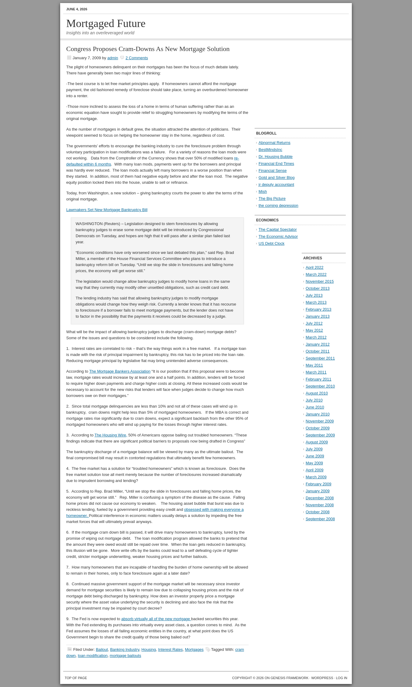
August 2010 (317, 393)
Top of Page (76, 678)
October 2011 (318, 351)
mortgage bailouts (125, 655)
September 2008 (320, 519)
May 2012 (314, 330)
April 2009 (315, 470)
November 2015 (320, 281)
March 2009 (316, 477)
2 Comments (136, 58)
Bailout (102, 649)
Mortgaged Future (106, 23)
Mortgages (194, 649)
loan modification (93, 655)
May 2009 (314, 463)
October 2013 (318, 288)
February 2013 (318, 309)
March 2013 (316, 302)
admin (112, 58)
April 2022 (315, 267)
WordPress (322, 678)
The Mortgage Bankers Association (120, 371)
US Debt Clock (271, 243)
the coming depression (278, 205)
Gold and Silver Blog (277, 177)
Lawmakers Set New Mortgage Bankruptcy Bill (106, 209)
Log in (341, 678)
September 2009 (320, 435)
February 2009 (318, 484)
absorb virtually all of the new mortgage (156, 619)
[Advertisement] (293, 84)
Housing (149, 649)
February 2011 (318, 379)
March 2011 (316, 372)
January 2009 (318, 491)
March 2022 (316, 274)
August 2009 (317, 442)
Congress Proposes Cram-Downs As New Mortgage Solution (148, 49)
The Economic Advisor (278, 236)
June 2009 (315, 456)
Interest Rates (170, 649)
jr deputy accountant (276, 184)
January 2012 (318, 344)
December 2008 (320, 498)
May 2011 (314, 365)
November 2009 (320, 421)
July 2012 (314, 323)
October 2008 (318, 512)
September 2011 (320, 358)
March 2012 (316, 337)
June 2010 (315, 407)
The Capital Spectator (278, 229)
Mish (263, 191)
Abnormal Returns (274, 142)
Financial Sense (273, 170)
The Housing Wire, (110, 435)
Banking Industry (124, 649)
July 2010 (314, 400)
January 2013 (318, 316)
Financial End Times (276, 163)
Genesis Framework (290, 678)
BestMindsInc (270, 149)
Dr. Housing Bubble (276, 156)
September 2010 (320, 386)
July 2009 (314, 449)
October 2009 (318, 428)
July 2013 (314, 295)
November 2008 (320, 505)
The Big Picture (272, 198)
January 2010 (318, 414)
